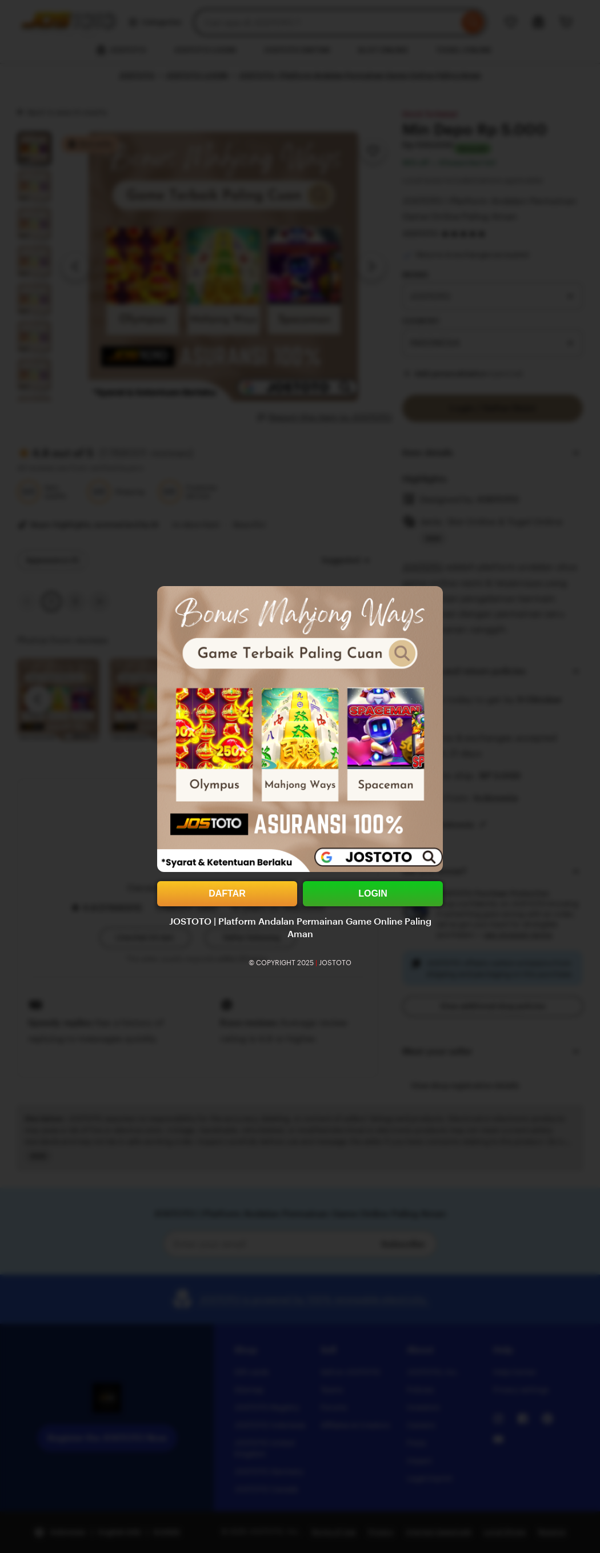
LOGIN (372, 893)
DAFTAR (227, 893)
